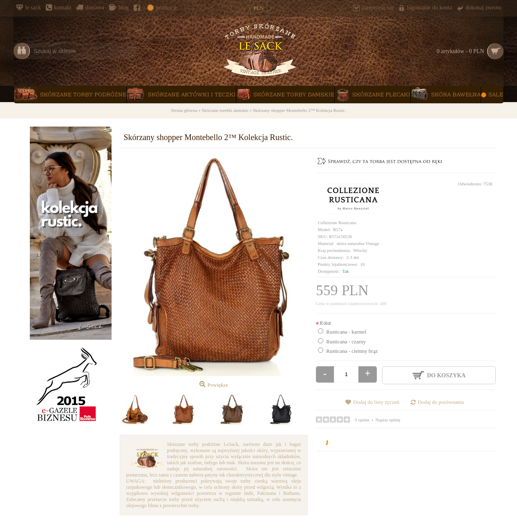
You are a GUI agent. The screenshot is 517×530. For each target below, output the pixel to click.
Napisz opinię (388, 419)
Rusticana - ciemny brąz (352, 351)
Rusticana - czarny (346, 341)
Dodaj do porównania (441, 402)
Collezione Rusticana (337, 222)
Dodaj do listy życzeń (376, 402)
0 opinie (362, 419)
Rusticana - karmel (346, 332)
